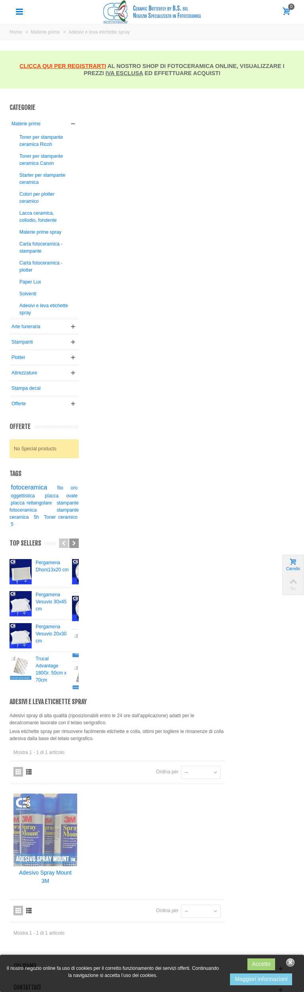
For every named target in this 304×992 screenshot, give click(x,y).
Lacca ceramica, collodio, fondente (38, 238)
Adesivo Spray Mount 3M (119, 278)
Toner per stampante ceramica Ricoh (35, 144)
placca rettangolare (40, 531)
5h (67, 545)
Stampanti (22, 370)
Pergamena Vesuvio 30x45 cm (51, 630)
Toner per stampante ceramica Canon (36, 170)
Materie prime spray (33, 257)
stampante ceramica (34, 545)
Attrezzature (24, 401)
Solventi (27, 322)
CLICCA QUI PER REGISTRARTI (62, 66)
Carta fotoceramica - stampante (39, 276)
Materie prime (25, 124)
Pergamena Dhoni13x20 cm (52, 594)
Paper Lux (30, 310)
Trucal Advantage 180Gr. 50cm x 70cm (51, 697)
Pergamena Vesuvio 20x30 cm (51, 662)
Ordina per (237, 175)
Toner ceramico (27, 553)
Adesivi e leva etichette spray (34, 337)
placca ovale (56, 524)
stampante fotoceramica (40, 538)
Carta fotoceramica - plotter (39, 295)
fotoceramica (29, 515)
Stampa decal (25, 416)
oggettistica (23, 524)
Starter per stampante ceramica (30, 196)
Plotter (18, 386)
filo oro (62, 516)
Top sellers (25, 572)
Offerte (18, 432)
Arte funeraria (25, 355)
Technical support (28, 940)
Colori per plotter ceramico (37, 219)
